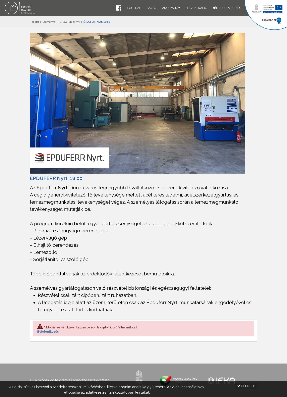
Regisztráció (196, 8)
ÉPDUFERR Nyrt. (70, 21)
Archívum (170, 8)
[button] (118, 8)
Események (49, 21)
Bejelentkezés (48, 331)
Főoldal (134, 8)
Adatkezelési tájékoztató (91, 380)
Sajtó (151, 8)
